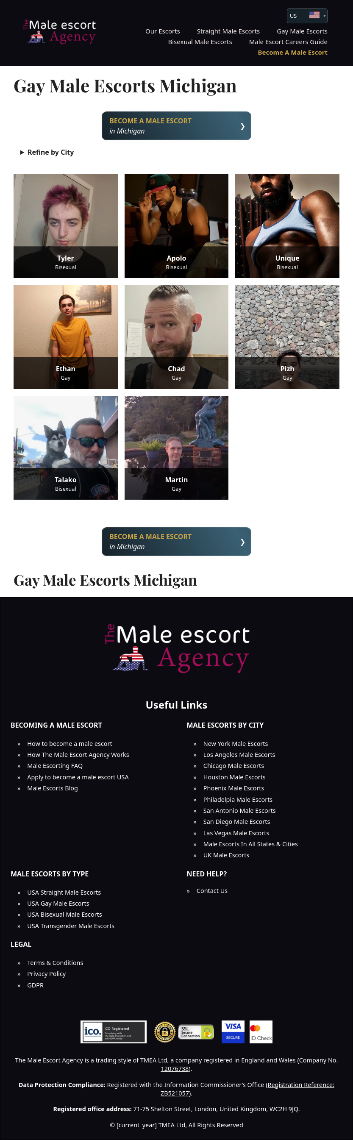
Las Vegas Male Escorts (236, 833)
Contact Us (212, 891)
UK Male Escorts (226, 855)
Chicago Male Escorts (233, 766)
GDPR (35, 985)
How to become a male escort (69, 744)
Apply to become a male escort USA (77, 777)
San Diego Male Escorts (236, 821)
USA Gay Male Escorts (58, 903)
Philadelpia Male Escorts (237, 799)
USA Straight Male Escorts (64, 892)
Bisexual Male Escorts (200, 41)
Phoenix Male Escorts (233, 788)
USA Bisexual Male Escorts (64, 914)
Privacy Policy (46, 974)
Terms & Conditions (55, 963)
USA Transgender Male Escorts (70, 926)
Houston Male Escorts (234, 777)
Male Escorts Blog (52, 788)
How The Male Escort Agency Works (78, 755)
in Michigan (176, 126)
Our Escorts (162, 31)
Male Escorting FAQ (55, 766)
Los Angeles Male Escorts (239, 755)
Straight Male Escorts (228, 31)
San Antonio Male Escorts (239, 810)
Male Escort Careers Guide (288, 41)
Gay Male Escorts (302, 31)
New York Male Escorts (235, 744)
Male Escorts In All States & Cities (250, 844)
